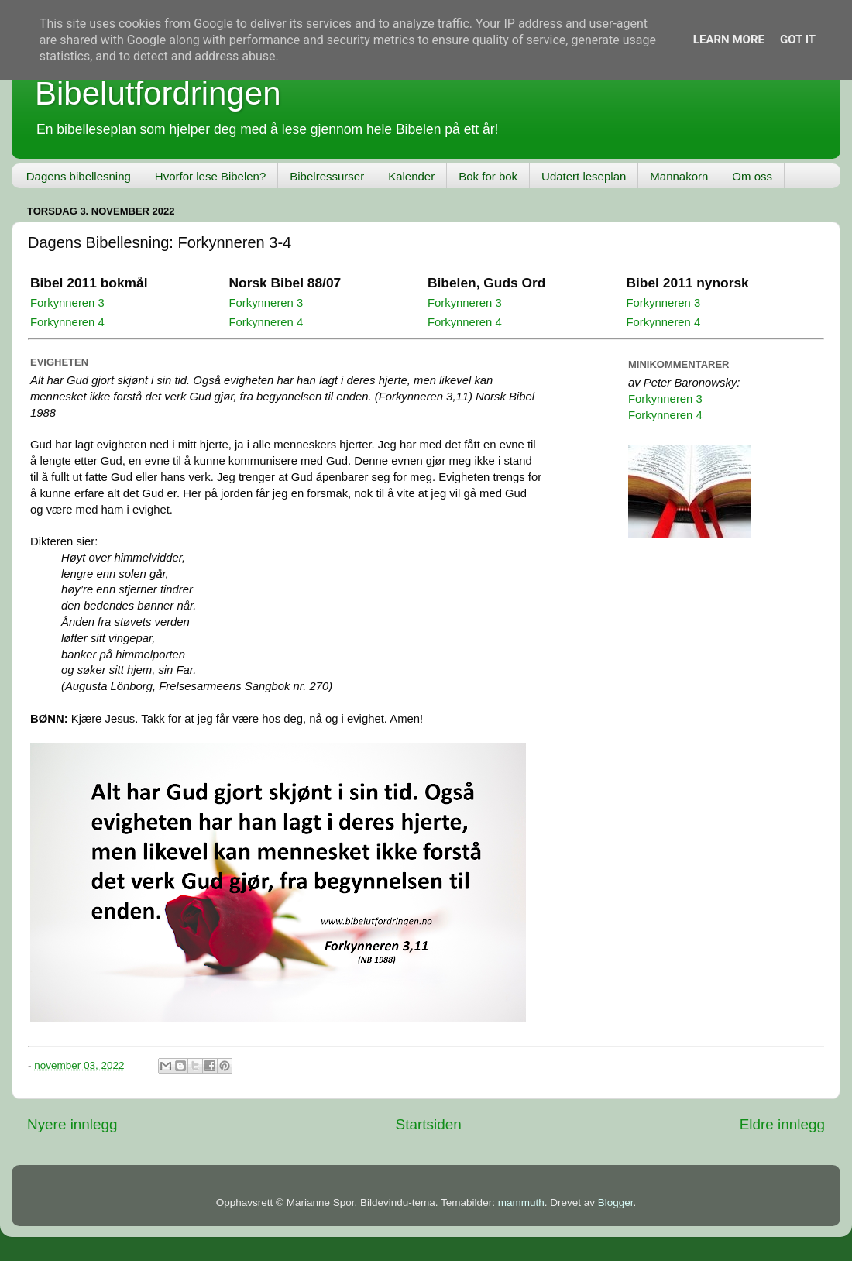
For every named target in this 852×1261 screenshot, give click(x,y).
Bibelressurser (327, 176)
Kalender (411, 176)
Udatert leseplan (583, 176)
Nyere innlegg (72, 1124)
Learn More (728, 39)
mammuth (521, 1202)
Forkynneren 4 (67, 322)
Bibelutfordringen (158, 93)
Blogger (616, 1202)
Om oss (752, 176)
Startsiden (429, 1124)
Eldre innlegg (782, 1124)
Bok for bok (488, 176)
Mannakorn (679, 176)
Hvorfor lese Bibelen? (210, 176)
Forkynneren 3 (67, 303)
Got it (798, 39)
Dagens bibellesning (78, 176)
